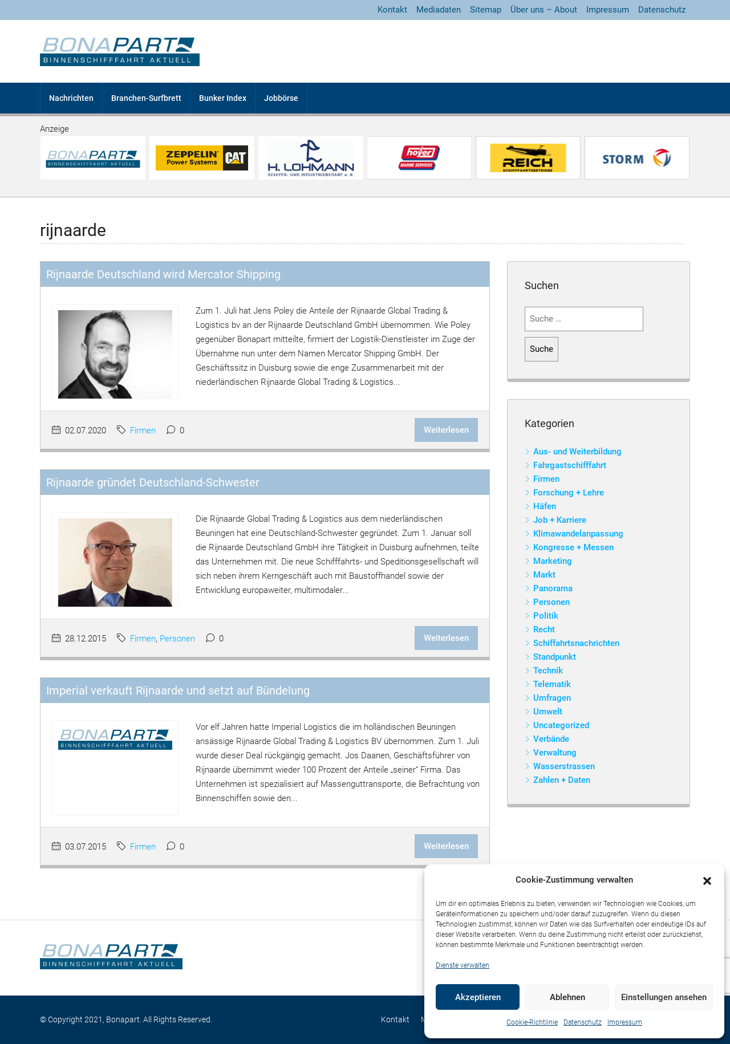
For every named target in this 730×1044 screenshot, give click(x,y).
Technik (548, 670)
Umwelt (547, 711)
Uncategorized (561, 725)
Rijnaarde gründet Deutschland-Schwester (152, 482)
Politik (545, 616)
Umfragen (552, 698)
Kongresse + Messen (573, 547)
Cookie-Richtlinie (532, 1022)
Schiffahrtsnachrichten (576, 643)
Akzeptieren (478, 997)
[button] (707, 880)
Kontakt (392, 10)
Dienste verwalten (462, 965)
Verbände (551, 739)
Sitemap (485, 10)
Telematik (552, 684)
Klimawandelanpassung (578, 534)
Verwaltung (555, 753)
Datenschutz (582, 1022)
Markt (544, 575)
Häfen (544, 506)
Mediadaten (438, 10)
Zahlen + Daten (561, 780)
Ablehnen (567, 997)
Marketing (552, 561)
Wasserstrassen (564, 766)
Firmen (143, 430)
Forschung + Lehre (568, 493)
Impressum (624, 1022)
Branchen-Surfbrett (146, 98)
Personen (177, 638)
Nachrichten (71, 98)
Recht (544, 629)
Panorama (553, 588)
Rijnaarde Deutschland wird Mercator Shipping (163, 274)
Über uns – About (543, 10)
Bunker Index (222, 98)
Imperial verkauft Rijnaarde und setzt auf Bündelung (178, 690)
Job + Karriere (559, 520)
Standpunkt (554, 657)
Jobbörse (281, 98)
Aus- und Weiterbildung (577, 451)
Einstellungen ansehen (664, 997)
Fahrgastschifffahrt (569, 465)
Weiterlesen (446, 430)
